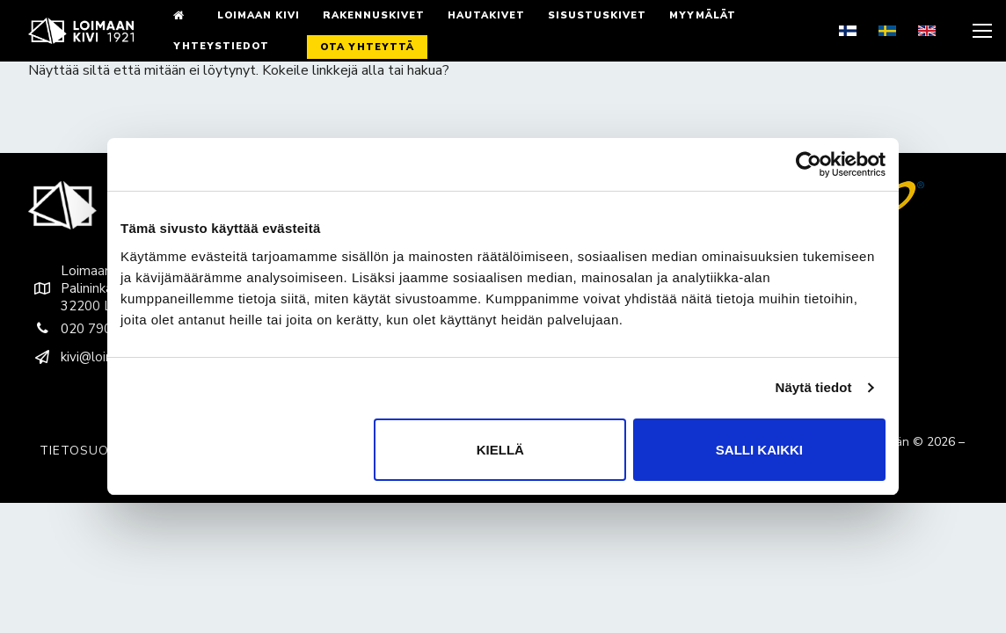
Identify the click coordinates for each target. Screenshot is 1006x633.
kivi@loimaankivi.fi (97, 357)
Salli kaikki (759, 449)
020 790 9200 (87, 329)
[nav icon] (980, 30)
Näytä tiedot (814, 387)
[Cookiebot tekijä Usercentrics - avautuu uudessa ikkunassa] (809, 164)
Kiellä (500, 449)
